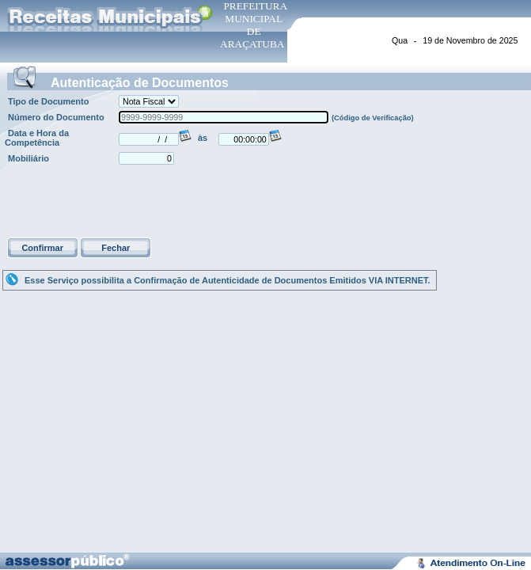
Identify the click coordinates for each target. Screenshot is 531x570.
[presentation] (125, 203)
